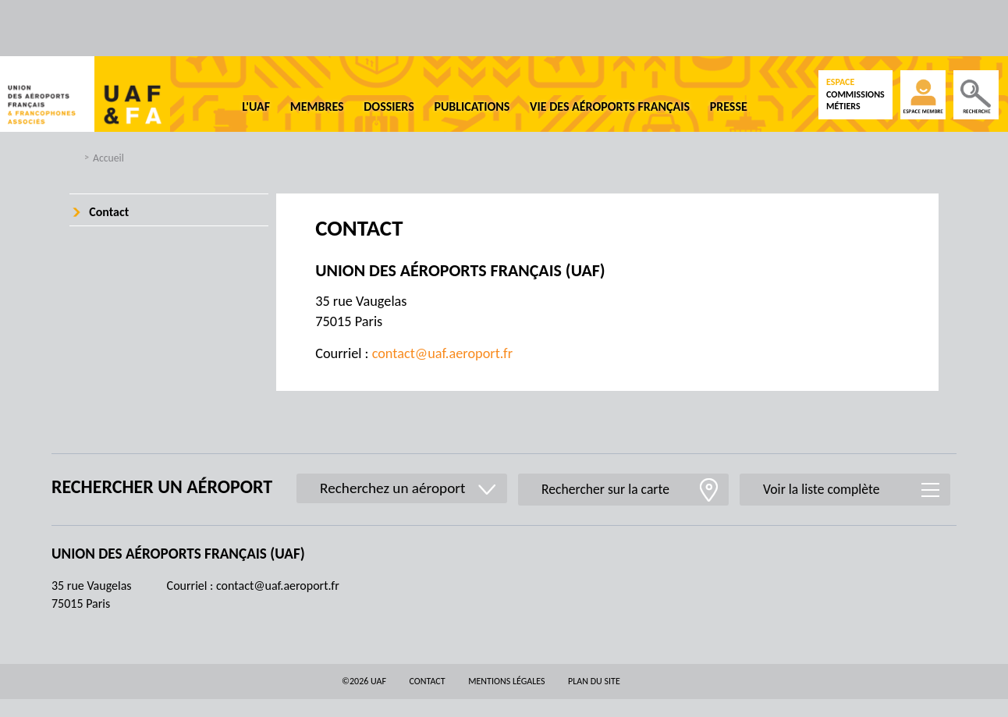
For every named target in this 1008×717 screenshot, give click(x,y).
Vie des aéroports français (610, 106)
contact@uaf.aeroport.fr (442, 353)
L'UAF (256, 106)
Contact (109, 211)
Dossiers (389, 106)
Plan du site (594, 681)
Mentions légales (506, 681)
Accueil (108, 158)
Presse (728, 106)
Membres (317, 106)
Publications (471, 106)
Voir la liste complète (821, 489)
